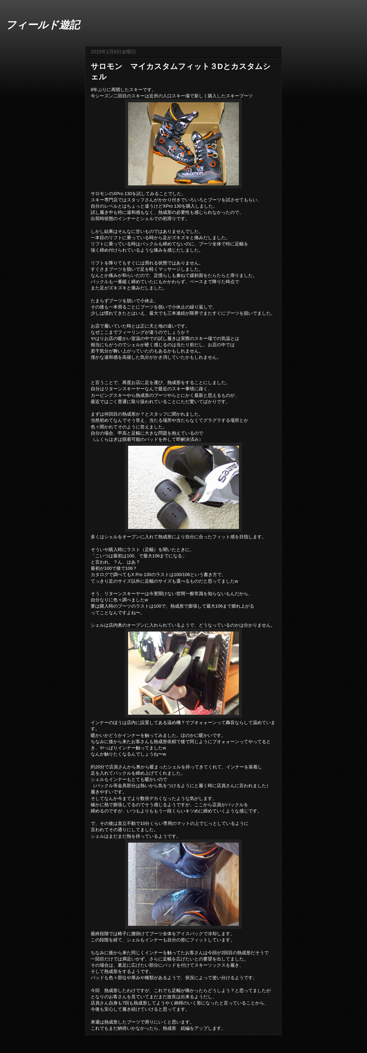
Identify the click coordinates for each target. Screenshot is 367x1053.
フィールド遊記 (43, 25)
